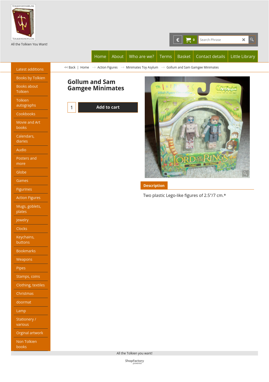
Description (154, 185)
